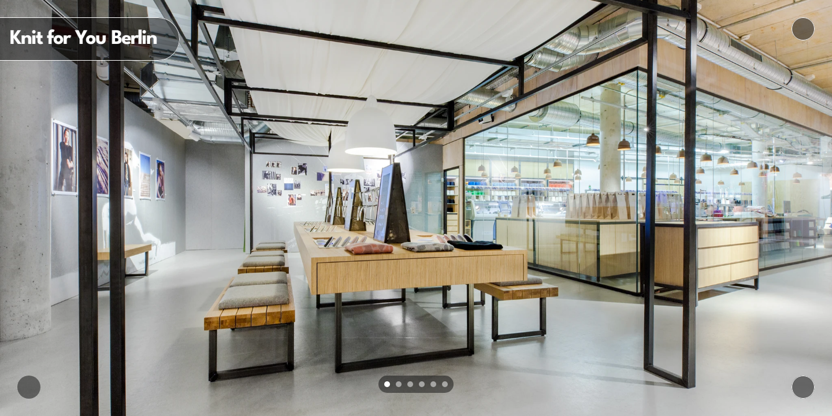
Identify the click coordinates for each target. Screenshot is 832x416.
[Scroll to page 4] (422, 384)
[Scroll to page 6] (446, 384)
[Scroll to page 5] (433, 384)
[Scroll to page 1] (385, 384)
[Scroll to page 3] (410, 384)
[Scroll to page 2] (398, 384)
